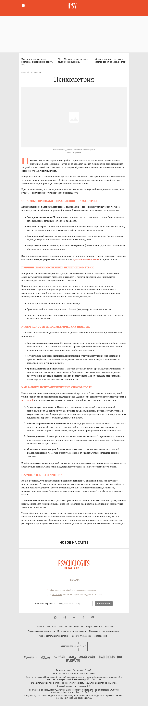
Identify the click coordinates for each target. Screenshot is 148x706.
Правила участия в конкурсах (41, 631)
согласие (59, 590)
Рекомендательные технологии (53, 635)
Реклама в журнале (74, 626)
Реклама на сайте (55, 626)
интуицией (27, 400)
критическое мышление (86, 259)
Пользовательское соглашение (72, 631)
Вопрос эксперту (94, 626)
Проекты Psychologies (81, 635)
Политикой (57, 594)
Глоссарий (25, 72)
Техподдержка (100, 635)
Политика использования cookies (104, 631)
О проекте (39, 626)
